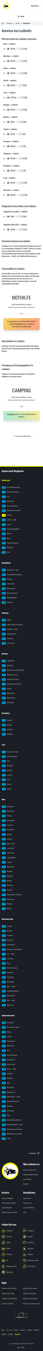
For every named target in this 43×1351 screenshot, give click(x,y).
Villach (6, 689)
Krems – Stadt (9, 1069)
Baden (6, 1032)
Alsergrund (8, 806)
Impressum (27, 1198)
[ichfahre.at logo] (6, 6)
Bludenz (7, 725)
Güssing (7, 579)
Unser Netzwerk (7, 1208)
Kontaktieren (19, 324)
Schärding (7, 977)
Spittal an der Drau (10, 679)
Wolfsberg (8, 702)
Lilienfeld (7, 1074)
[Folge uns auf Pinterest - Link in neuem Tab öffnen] (11, 1254)
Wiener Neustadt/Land (11, 1120)
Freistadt (7, 935)
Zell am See (8, 643)
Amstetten (8, 1023)
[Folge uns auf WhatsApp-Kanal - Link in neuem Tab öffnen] (32, 1260)
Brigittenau (8, 811)
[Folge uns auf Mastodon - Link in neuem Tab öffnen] (11, 1272)
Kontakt (25, 1184)
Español (29, 1330)
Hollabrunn (8, 1046)
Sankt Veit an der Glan (11, 684)
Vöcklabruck (8, 996)
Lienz (6, 779)
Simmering (8, 899)
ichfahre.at (17, 1344)
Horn (6, 1050)
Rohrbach (7, 972)
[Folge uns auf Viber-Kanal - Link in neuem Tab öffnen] (32, 1266)
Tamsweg (7, 638)
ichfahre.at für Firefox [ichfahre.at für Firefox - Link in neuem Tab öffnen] (30, 1288)
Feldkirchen (8, 661)
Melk (6, 1083)
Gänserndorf (8, 1041)
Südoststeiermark (10, 543)
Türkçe (16, 1330)
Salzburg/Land (9, 634)
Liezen (6, 524)
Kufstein (7, 770)
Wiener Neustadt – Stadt (12, 1125)
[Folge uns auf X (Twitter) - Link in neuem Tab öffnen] (32, 1242)
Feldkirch (7, 734)
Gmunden (7, 940)
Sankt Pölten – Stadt (11, 1097)
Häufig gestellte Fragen (30, 1175)
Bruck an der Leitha (10, 1027)
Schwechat (8, 1111)
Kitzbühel (7, 766)
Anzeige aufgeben (7, 1198)
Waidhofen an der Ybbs (12, 1134)
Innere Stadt (8, 844)
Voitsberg (7, 547)
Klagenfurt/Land (10, 675)
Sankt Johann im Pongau (12, 625)
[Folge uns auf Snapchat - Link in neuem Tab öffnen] (32, 1248)
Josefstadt (8, 848)
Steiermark (9, 23)
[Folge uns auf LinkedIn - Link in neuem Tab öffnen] (32, 1254)
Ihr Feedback (27, 1179)
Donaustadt (8, 820)
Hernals (7, 834)
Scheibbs (7, 1106)
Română (36, 1330)
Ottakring (7, 885)
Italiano (4, 1334)
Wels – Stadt (8, 1000)
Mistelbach (8, 1087)
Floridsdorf (8, 830)
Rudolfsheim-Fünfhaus (12, 895)
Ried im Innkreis (9, 968)
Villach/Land (8, 698)
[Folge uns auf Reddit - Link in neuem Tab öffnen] (11, 1248)
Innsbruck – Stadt (10, 752)
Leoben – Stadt (9, 520)
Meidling (7, 876)
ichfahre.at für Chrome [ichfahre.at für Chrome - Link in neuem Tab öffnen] (9, 1288)
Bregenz (7, 720)
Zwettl (6, 1138)
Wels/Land (8, 1005)
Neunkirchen (8, 1092)
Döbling (7, 816)
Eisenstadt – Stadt (10, 570)
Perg (6, 963)
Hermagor (7, 665)
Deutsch (17, 1334)
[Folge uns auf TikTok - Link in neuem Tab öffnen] (11, 1242)
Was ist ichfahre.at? (29, 1170)
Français (22, 1330)
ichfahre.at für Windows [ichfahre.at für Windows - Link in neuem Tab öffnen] (9, 1298)
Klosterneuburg (9, 1055)
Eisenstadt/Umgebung (11, 574)
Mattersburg (8, 588)
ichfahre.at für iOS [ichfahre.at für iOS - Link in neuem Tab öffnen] (7, 1304)
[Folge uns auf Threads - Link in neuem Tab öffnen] (11, 1236)
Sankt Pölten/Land (10, 1101)
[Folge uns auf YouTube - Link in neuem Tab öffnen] (32, 1236)
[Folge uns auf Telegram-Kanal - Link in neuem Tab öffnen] (11, 1266)
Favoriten (7, 825)
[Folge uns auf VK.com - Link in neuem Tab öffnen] (11, 1260)
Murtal (6, 534)
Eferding (7, 931)
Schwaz (7, 789)
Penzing (7, 890)
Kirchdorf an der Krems (12, 949)
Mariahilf (7, 871)
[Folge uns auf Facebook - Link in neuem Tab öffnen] (11, 1230)
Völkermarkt (8, 693)
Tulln (6, 1115)
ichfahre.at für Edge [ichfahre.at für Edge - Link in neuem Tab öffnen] (8, 1293)
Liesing (7, 862)
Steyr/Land (8, 982)
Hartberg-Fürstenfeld (11, 510)
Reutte (6, 784)
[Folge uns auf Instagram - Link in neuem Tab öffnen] (32, 1230)
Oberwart (7, 602)
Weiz (6, 552)
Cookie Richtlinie (28, 1208)
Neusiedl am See (9, 593)
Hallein (6, 620)
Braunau (7, 926)
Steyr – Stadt (8, 986)
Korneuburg (8, 1060)
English (10, 1334)
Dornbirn (7, 729)
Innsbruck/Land (9, 756)
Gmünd (7, 1036)
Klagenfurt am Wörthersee (13, 670)
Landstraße (8, 853)
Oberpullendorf (9, 598)
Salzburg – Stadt (9, 629)
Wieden (7, 908)
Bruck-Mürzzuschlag (11, 487)
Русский (9, 1330)
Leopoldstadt (8, 857)
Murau (6, 538)
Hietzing (7, 839)
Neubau (7, 881)
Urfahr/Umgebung (10, 991)
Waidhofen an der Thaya (12, 1129)
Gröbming (7, 501)
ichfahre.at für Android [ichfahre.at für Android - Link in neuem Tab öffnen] (30, 1298)
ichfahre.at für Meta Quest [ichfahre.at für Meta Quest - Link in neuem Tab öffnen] (31, 1304)
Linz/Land (7, 959)
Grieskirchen (8, 945)
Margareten (8, 867)
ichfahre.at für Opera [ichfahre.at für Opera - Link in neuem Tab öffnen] (29, 1293)
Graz (6, 497)
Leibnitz (18, 23)
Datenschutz (27, 1203)
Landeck (7, 775)
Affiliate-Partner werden (9, 1212)
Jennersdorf (8, 584)
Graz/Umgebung (9, 506)
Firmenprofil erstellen (9, 1203)
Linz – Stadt (8, 954)
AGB (24, 1212)
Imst (6, 761)
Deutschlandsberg (10, 492)
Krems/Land (8, 1064)
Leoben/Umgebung (10, 529)
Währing (7, 904)
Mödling (7, 1078)
